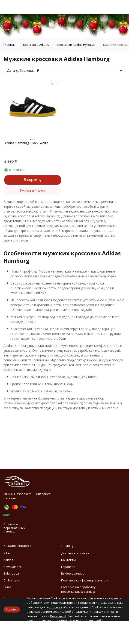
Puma (7, 587)
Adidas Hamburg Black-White (26, 143)
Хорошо (12, 609)
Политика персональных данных (14, 527)
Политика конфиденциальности (84, 580)
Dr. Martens (11, 580)
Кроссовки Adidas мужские (76, 45)
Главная (9, 45)
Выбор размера (72, 573)
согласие (55, 607)
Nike (6, 553)
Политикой (58, 616)
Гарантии (68, 567)
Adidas (8, 560)
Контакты (68, 560)
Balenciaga (11, 573)
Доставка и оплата (75, 553)
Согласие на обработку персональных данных (78, 589)
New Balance (12, 567)
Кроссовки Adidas (36, 45)
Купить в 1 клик (32, 190)
